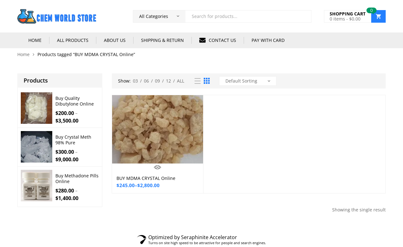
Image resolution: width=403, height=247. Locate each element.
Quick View (157, 167)
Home (23, 54)
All (180, 81)
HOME (35, 40)
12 (168, 81)
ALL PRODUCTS (72, 40)
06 (146, 81)
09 (157, 81)
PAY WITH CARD (268, 40)
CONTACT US (217, 40)
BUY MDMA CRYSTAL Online (145, 178)
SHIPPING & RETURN (162, 40)
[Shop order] (247, 81)
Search (304, 16)
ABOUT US (115, 40)
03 (135, 81)
